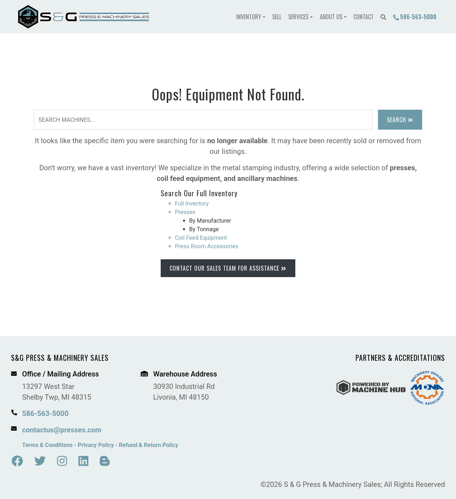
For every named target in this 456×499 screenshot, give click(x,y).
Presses (185, 212)
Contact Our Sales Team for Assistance (228, 268)
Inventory (248, 16)
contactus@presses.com (62, 430)
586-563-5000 (414, 16)
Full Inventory (192, 203)
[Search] (203, 120)
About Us (331, 16)
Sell (276, 16)
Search (400, 119)
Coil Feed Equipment (201, 237)
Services (298, 16)
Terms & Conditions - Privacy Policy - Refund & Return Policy (100, 445)
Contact (363, 16)
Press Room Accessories (206, 246)
